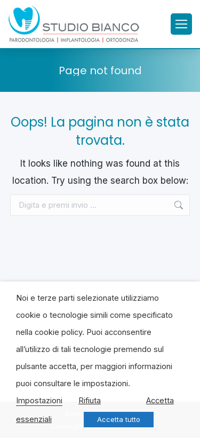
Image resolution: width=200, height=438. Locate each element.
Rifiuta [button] (89, 400)
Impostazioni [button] (39, 400)
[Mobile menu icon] (181, 24)
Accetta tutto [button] (118, 419)
